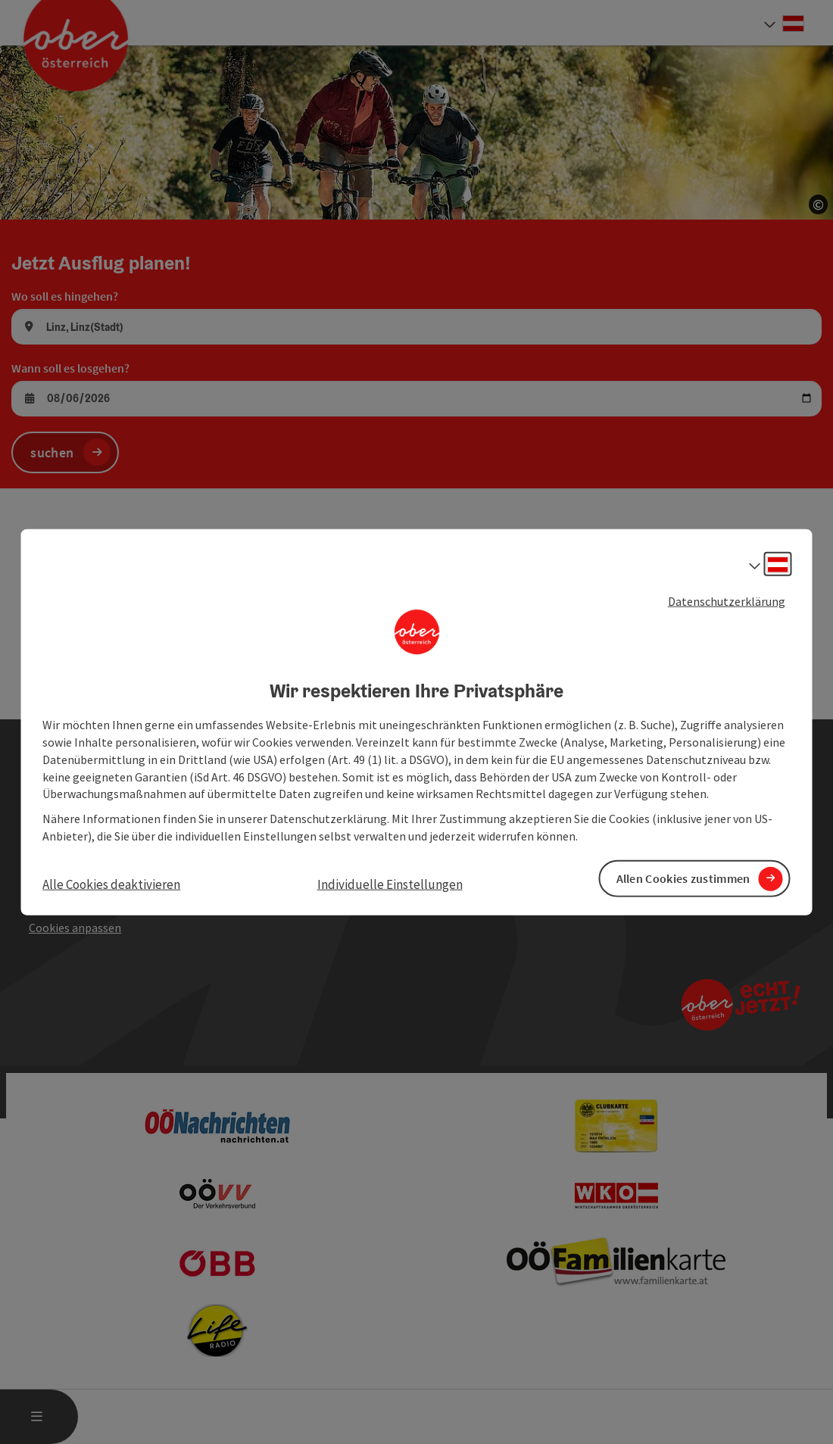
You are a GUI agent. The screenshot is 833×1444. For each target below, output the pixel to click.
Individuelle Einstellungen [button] (390, 884)
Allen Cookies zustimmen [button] (683, 878)
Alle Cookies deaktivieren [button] (111, 884)
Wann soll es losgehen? (70, 368)
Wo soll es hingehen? (64, 296)
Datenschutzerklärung (726, 600)
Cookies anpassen (75, 927)
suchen (51, 452)
